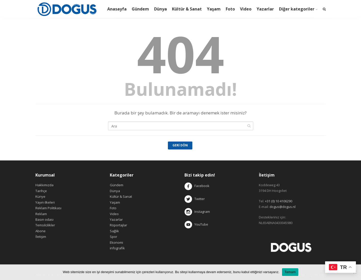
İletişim (40, 236)
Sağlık (114, 231)
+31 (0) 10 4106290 (278, 201)
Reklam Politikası (48, 208)
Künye (40, 196)
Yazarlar (265, 9)
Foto (230, 9)
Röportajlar (118, 225)
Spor (113, 236)
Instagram (197, 211)
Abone (40, 231)
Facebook (201, 186)
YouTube (196, 224)
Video (245, 9)
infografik (117, 248)
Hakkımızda (44, 185)
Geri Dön (180, 145)
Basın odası (44, 219)
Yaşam (214, 9)
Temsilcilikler (45, 225)
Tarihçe (41, 191)
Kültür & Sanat (187, 9)
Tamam (290, 272)
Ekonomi (116, 242)
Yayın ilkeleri (45, 202)
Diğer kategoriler (296, 9)
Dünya (160, 9)
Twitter (194, 198)
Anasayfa (117, 9)
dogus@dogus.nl (283, 206)
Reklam (41, 214)
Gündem (140, 9)
